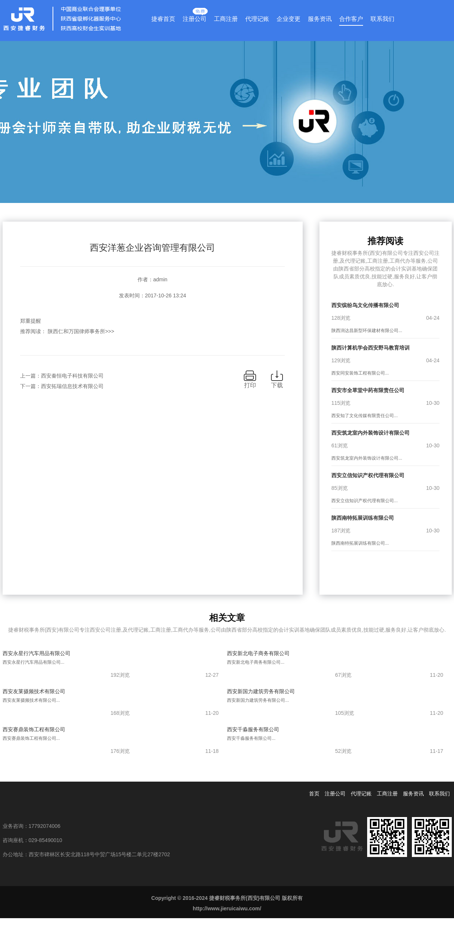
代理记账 (257, 19)
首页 (314, 794)
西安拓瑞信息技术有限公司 (72, 386)
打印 (250, 385)
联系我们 (382, 19)
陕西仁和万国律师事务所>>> (81, 331)
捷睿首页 (163, 19)
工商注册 (226, 19)
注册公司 (194, 17)
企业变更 (288, 19)
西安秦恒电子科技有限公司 (72, 376)
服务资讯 (320, 19)
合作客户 (351, 19)
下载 (277, 385)
